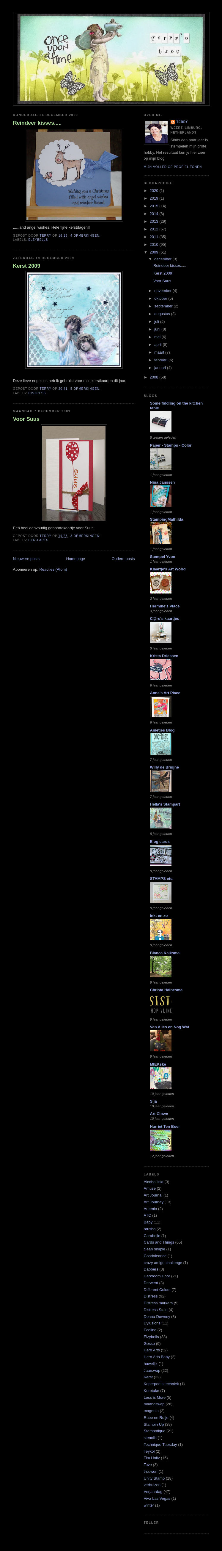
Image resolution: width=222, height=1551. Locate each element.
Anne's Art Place (165, 693)
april (158, 344)
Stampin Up (154, 1424)
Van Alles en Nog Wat (169, 1027)
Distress (37, 393)
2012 (155, 229)
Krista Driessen (164, 656)
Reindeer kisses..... (37, 123)
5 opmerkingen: (86, 388)
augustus (162, 314)
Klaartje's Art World (168, 569)
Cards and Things (159, 1242)
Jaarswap (152, 1370)
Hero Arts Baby (157, 1357)
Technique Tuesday (160, 1444)
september (164, 306)
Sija (153, 1101)
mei (158, 337)
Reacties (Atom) (53, 569)
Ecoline (150, 1330)
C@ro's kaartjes (164, 618)
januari (160, 367)
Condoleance (155, 1256)
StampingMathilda (166, 519)
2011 (155, 237)
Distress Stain (156, 1310)
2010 (155, 244)
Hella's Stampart (165, 804)
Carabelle (152, 1236)
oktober (161, 298)
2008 (155, 377)
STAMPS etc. (162, 878)
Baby (148, 1222)
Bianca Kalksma (165, 953)
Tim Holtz (152, 1458)
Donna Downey (157, 1316)
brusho (150, 1229)
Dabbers (151, 1269)
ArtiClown (159, 1113)
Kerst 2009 (26, 266)
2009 (155, 252)
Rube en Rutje (156, 1417)
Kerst (148, 1377)
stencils (150, 1437)
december (163, 259)
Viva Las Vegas (157, 1498)
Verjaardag (153, 1491)
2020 (155, 190)
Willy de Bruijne (164, 767)
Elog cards (160, 841)
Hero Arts (38, 540)
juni (157, 329)
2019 (155, 198)
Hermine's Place (165, 606)
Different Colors (157, 1289)
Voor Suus (26, 419)
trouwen (151, 1471)
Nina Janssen (162, 482)
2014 (155, 213)
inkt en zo (159, 915)
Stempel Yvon (162, 556)
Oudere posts (123, 558)
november (163, 290)
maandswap (154, 1404)
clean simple (154, 1249)
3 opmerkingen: (86, 536)
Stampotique (155, 1431)
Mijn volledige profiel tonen (173, 167)
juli (157, 321)
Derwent (151, 1283)
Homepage (75, 558)
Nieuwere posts (26, 558)
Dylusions (152, 1323)
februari (161, 360)
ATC (147, 1215)
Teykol (149, 1451)
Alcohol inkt (153, 1182)
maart (159, 352)
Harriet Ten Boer (165, 1126)
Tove (148, 1464)
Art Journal (153, 1195)
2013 (155, 221)
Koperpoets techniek (161, 1384)
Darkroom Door (157, 1276)
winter (149, 1505)
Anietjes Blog (162, 730)
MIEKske (158, 1064)
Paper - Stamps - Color (171, 445)
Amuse (150, 1188)
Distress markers (158, 1303)
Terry (182, 121)
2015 (155, 206)
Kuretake (151, 1390)
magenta (151, 1411)
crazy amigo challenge (163, 1262)
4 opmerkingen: (86, 235)
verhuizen (152, 1485)
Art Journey (153, 1202)
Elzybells (38, 239)
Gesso (149, 1343)
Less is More (155, 1397)
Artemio (150, 1209)
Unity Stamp (154, 1478)
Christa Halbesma (166, 990)
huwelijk (151, 1363)
